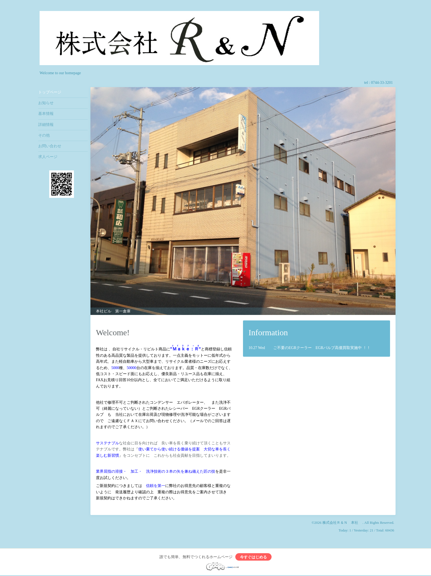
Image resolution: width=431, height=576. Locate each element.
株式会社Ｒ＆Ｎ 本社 (342, 522)
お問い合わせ (49, 146)
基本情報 (46, 114)
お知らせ (46, 103)
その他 (44, 135)
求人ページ (47, 157)
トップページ (49, 92)
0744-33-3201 (382, 83)
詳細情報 (46, 125)
